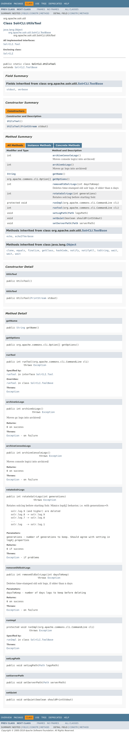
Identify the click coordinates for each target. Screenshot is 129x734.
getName (57, 174)
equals (20, 250)
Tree (44, 4)
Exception (39, 365)
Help (66, 4)
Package (18, 4)
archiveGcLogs (62, 164)
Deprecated (55, 4)
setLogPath (60, 213)
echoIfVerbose (24, 236)
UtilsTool (13, 121)
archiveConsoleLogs (65, 155)
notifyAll (88, 250)
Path (71, 213)
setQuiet (58, 218)
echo (9, 236)
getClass (47, 250)
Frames (41, 9)
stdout (11, 89)
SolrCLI (8, 53)
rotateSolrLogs (62, 193)
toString (103, 250)
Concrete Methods (68, 145)
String (11, 174)
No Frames (53, 9)
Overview (6, 4)
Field (25, 13)
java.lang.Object (13, 29)
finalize (33, 250)
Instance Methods (39, 145)
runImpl (57, 202)
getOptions (60, 179)
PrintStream (29, 126)
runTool (57, 207)
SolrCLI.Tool (11, 44)
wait (114, 250)
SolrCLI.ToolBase (26, 67)
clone (10, 250)
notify (74, 250)
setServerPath (62, 223)
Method (44, 13)
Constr (34, 13)
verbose (23, 89)
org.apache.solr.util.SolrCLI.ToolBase (29, 32)
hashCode (61, 250)
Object (71, 244)
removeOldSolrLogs (65, 184)
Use (37, 4)
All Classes (71, 9)
